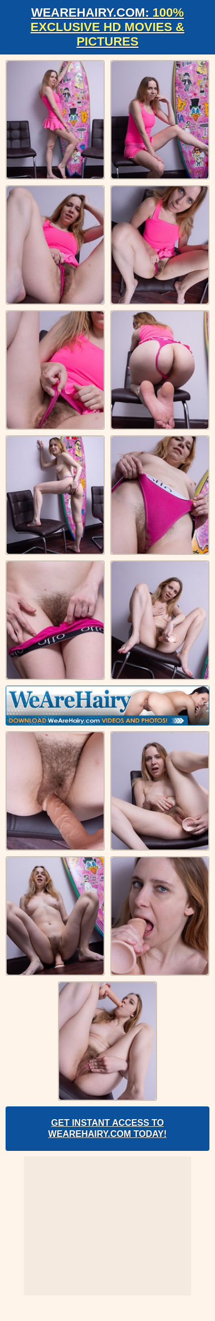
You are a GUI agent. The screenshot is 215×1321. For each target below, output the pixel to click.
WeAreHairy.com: (107, 27)
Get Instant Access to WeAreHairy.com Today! (107, 1128)
